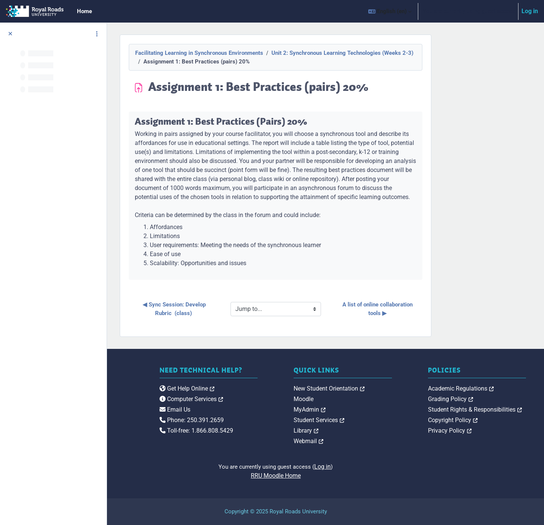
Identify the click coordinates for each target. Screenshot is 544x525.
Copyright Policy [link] (477, 420)
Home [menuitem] (84, 11)
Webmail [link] (358, 441)
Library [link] (356, 430)
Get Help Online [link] (261, 396)
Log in (529, 11)
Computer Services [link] (266, 406)
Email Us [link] (249, 417)
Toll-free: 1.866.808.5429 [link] (271, 438)
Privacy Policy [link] (474, 430)
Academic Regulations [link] (485, 388)
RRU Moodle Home (326, 475)
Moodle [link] (353, 399)
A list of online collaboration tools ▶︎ (428, 309)
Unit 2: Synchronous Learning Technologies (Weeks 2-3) (392, 53)
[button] (389, 11)
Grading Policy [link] (475, 399)
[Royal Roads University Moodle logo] (161, 403)
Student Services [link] (369, 420)
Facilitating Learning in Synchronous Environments (249, 53)
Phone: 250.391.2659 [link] (266, 427)
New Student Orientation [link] (379, 388)
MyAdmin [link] (359, 409)
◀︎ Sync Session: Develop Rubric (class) (224, 309)
